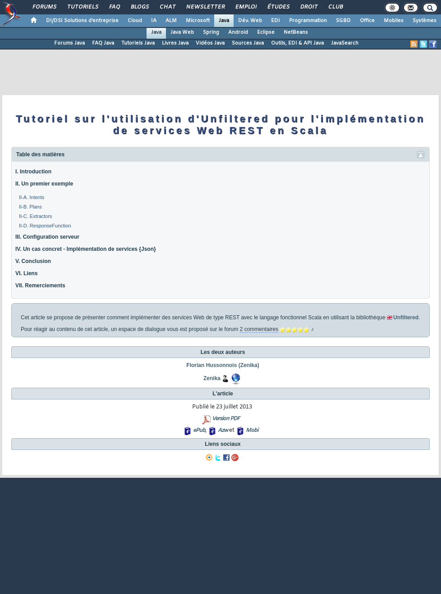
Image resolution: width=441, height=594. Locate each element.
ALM (171, 21)
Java (224, 21)
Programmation (308, 21)
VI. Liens (26, 273)
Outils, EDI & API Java (297, 43)
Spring (211, 32)
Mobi (252, 430)
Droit (308, 7)
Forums (44, 7)
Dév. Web (250, 21)
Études (278, 7)
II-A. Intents (31, 197)
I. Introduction (33, 171)
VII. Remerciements (40, 285)
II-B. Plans (30, 206)
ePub (199, 430)
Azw (223, 430)
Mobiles (394, 21)
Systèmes (424, 21)
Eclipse (266, 32)
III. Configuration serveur (47, 237)
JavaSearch (344, 43)
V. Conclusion (33, 261)
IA (153, 21)
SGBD (343, 21)
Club (335, 7)
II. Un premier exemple (44, 184)
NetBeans (296, 32)
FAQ (114, 7)
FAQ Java (103, 43)
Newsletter (205, 7)
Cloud (135, 21)
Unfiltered (405, 317)
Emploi (245, 7)
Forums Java (69, 43)
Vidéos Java (210, 43)
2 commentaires (259, 329)
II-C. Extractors (35, 216)
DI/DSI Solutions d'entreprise (82, 21)
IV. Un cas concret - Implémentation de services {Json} (85, 249)
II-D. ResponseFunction (45, 225)
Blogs (139, 7)
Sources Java (248, 43)
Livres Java (175, 43)
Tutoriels (82, 7)
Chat (167, 7)
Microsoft (198, 21)
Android (238, 32)
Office (367, 21)
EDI (275, 21)
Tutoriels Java (138, 43)
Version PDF (225, 418)
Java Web (182, 32)
